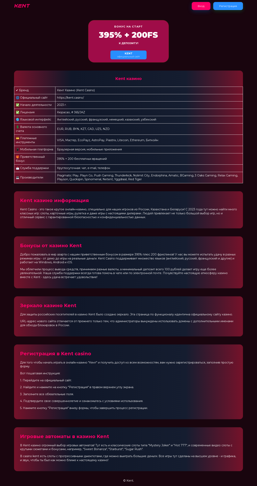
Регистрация (228, 6)
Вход (201, 6)
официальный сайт (128, 55)
